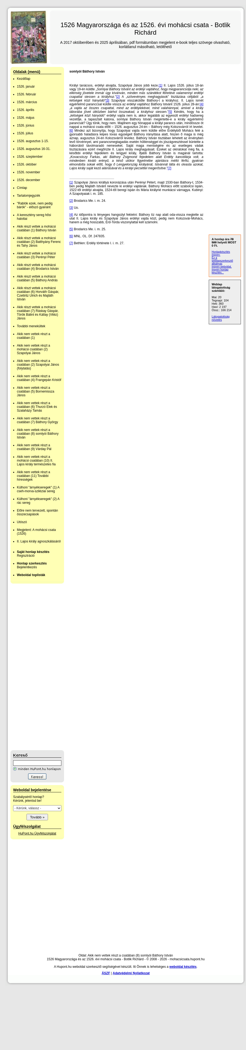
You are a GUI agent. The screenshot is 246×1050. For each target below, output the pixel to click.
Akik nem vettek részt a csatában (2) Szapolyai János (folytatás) (38, 364)
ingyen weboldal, (222, 266)
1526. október (26, 164)
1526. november (28, 172)
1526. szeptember (30, 157)
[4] (201, 104)
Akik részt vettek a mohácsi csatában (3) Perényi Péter (36, 255)
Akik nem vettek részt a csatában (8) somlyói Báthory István (37, 433)
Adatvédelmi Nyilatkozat (131, 973)
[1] (160, 85)
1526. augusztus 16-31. (33, 149)
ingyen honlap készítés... (220, 271)
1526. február (26, 94)
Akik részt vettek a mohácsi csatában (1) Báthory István (36, 228)
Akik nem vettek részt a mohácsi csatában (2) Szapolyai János (33, 349)
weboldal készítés (182, 967)
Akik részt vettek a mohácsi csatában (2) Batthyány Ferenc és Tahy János (39, 241)
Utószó (22, 522)
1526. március (27, 102)
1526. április (25, 110)
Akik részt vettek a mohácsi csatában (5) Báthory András (37, 278)
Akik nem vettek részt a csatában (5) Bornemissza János (35, 391)
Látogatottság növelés (221, 318)
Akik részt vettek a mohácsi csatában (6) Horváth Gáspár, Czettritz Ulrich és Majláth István (38, 293)
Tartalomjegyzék (28, 195)
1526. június (25, 125)
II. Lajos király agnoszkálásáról (39, 541)
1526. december (28, 180)
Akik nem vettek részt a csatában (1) (33, 336)
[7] (169, 168)
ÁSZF (106, 973)
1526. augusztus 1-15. (33, 141)
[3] (107, 100)
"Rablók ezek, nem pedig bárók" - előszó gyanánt (35, 205)
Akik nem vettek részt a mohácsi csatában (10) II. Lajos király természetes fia (36, 460)
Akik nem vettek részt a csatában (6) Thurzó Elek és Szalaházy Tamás (37, 406)
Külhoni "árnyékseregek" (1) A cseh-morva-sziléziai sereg (38, 489)
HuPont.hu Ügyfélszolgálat (37, 833)
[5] (170, 112)
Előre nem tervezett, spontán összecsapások (37, 512)
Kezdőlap (23, 79)
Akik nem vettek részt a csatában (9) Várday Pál (34, 447)
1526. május (25, 118)
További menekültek (31, 326)
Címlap (22, 188)
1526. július (25, 133)
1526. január (26, 86)
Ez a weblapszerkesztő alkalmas (222, 260)
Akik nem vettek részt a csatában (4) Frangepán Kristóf (39, 378)
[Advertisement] (31, 666)
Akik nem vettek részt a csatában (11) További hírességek (33, 475)
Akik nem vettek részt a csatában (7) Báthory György (37, 420)
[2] (118, 97)
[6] (71, 130)
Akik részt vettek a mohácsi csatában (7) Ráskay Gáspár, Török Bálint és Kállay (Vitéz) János (37, 312)
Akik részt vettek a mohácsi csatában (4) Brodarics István (38, 267)
